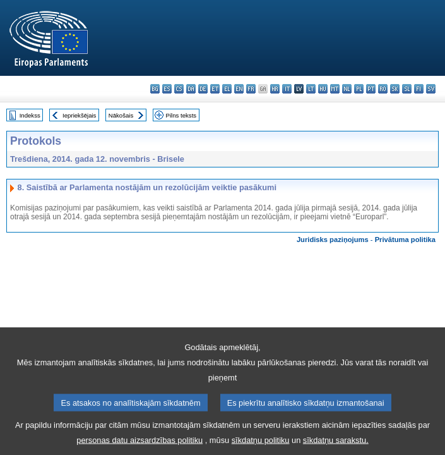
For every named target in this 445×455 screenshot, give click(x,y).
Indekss (30, 115)
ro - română (383, 89)
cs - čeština (179, 89)
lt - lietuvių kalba (311, 89)
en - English (239, 89)
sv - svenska (431, 89)
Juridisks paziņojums (333, 239)
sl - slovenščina (407, 89)
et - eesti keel (215, 89)
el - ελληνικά (227, 89)
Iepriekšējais (79, 115)
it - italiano (287, 89)
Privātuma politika (405, 239)
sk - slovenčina (395, 89)
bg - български (155, 89)
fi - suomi (419, 89)
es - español (167, 89)
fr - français (251, 89)
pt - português (371, 89)
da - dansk (191, 89)
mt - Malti (335, 89)
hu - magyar (323, 89)
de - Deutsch (203, 89)
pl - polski (359, 89)
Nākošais (121, 115)
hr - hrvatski (275, 89)
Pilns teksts (181, 115)
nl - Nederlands (347, 89)
